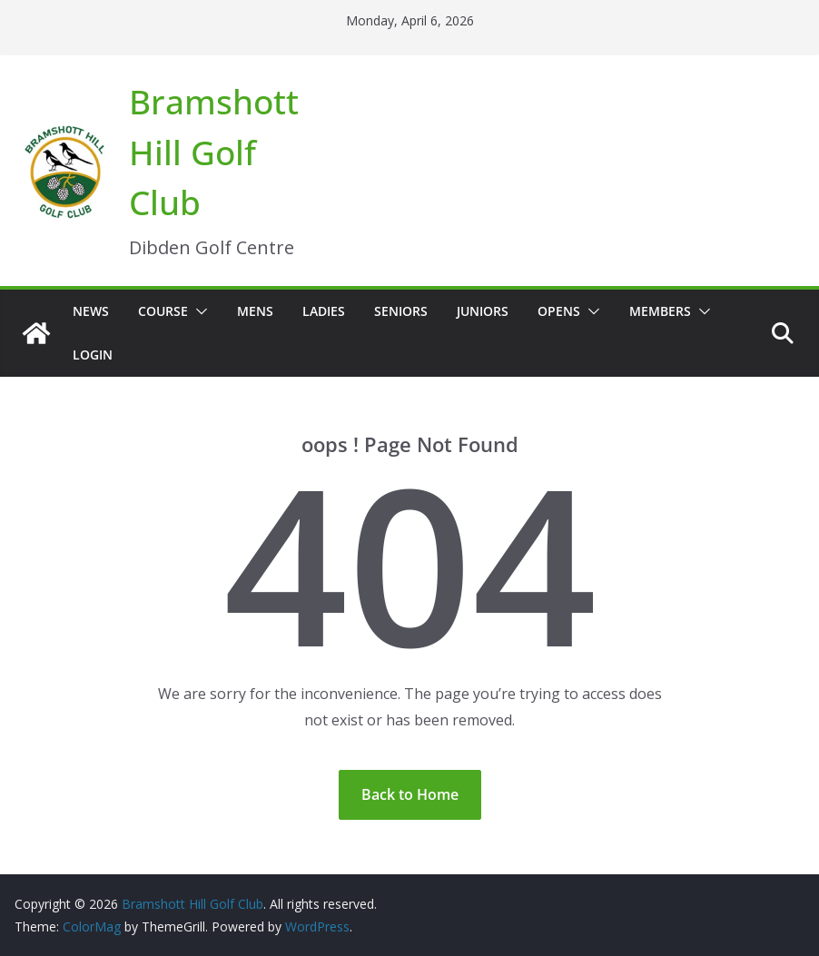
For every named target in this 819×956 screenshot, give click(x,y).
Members (660, 311)
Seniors (401, 311)
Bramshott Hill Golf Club (214, 151)
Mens (255, 311)
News (91, 311)
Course (163, 311)
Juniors (482, 311)
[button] (198, 311)
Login (93, 354)
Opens (559, 311)
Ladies (323, 311)
